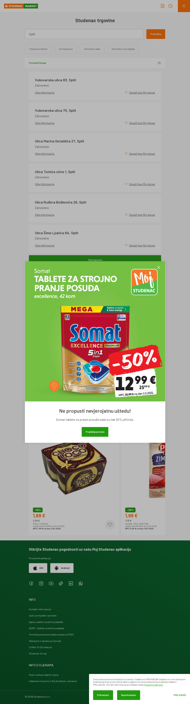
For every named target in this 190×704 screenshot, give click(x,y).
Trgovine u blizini (38, 48)
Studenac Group (38, 653)
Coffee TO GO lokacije (40, 647)
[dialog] (139, 689)
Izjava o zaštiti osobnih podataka (46, 621)
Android (61, 568)
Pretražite (155, 33)
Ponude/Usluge (95, 63)
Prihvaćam (103, 695)
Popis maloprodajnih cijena (44, 674)
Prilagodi (180, 695)
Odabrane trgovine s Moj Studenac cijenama (53, 681)
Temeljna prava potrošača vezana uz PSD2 (51, 634)
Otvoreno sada (92, 48)
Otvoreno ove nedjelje (123, 48)
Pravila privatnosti (153, 684)
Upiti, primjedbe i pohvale (43, 615)
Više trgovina (95, 259)
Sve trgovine (65, 48)
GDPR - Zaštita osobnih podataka (46, 628)
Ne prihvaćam (128, 695)
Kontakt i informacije (40, 609)
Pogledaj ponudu (95, 431)
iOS (38, 568)
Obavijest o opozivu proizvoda (45, 640)
